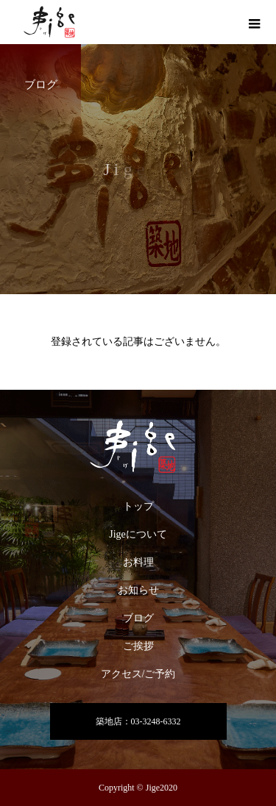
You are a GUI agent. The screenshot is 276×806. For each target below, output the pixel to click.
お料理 (138, 562)
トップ (138, 506)
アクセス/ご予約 (138, 674)
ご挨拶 (138, 646)
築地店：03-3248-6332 (138, 721)
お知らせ (138, 590)
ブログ (138, 618)
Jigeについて (138, 534)
